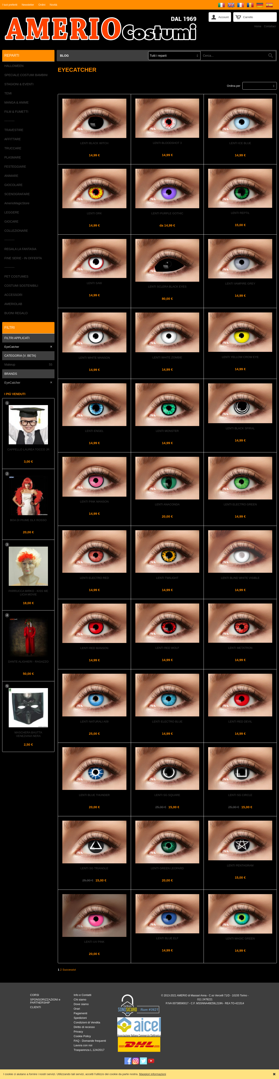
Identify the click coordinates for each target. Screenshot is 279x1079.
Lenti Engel (94, 431)
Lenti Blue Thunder (94, 795)
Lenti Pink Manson (94, 501)
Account (223, 17)
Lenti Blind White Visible (240, 578)
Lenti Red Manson (94, 648)
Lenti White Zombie (167, 357)
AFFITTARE (12, 139)
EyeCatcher (11, 346)
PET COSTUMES (16, 276)
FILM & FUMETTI (16, 111)
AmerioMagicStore (16, 203)
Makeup (28, 364)
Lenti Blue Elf (167, 938)
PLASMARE (12, 157)
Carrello (248, 17)
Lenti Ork (94, 213)
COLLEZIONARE (16, 230)
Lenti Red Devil (240, 721)
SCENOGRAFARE (17, 194)
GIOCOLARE (13, 185)
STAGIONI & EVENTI (19, 84)
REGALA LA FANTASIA (20, 249)
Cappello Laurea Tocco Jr (28, 449)
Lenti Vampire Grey (240, 283)
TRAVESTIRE (13, 130)
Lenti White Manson (94, 357)
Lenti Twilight (167, 578)
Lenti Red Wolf (167, 647)
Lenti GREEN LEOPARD (167, 868)
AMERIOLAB (13, 304)
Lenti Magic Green (240, 938)
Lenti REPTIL (240, 213)
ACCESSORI (13, 295)
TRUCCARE (12, 148)
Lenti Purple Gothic (167, 213)
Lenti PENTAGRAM (240, 865)
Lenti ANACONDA (167, 504)
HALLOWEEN (14, 66)
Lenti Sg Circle (240, 795)
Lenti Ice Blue (240, 143)
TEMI (8, 93)
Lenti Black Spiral (240, 428)
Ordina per (233, 85)
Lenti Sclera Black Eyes (167, 286)
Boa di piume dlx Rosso (28, 520)
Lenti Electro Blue (167, 721)
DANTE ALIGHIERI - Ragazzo (28, 661)
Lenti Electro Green (240, 504)
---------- (9, 121)
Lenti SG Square (167, 795)
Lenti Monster (167, 431)
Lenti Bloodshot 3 (167, 143)
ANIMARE (11, 175)
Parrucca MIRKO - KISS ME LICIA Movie (28, 592)
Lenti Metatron (240, 647)
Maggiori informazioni (152, 1074)
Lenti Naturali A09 (94, 721)
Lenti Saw (94, 283)
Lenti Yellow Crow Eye (240, 357)
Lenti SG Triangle (94, 868)
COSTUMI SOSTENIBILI (21, 285)
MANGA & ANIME (16, 102)
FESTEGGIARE (15, 166)
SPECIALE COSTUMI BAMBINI (26, 75)
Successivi (69, 969)
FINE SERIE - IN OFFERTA (23, 258)
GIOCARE (11, 221)
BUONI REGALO (16, 313)
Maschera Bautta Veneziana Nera (28, 734)
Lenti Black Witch (94, 143)
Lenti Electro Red (94, 578)
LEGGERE (11, 212)
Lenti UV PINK (94, 941)
